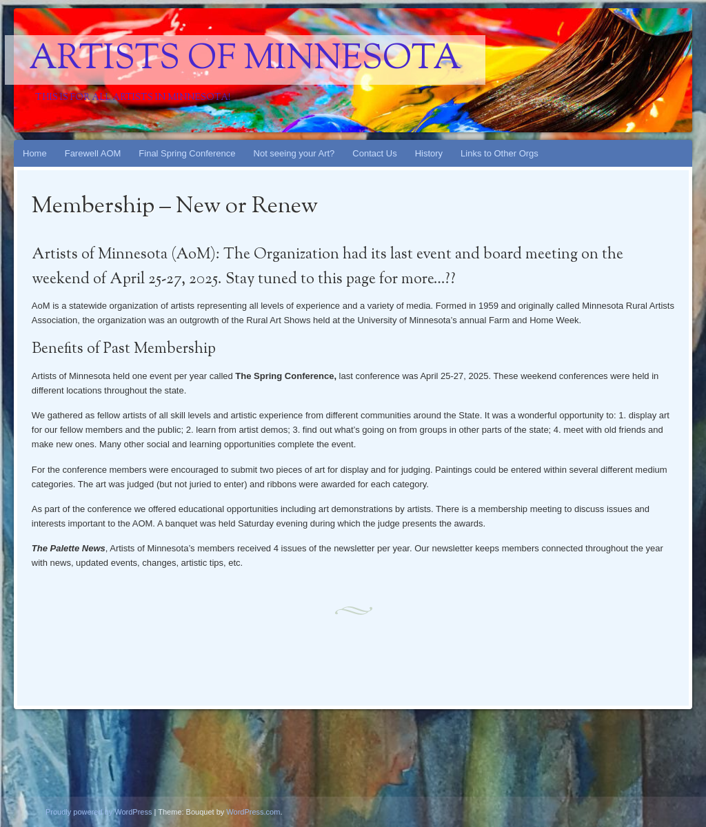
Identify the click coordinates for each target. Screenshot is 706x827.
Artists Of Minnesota (245, 60)
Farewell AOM (93, 153)
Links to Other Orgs (499, 153)
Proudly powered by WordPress (99, 812)
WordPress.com (253, 812)
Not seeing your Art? (294, 153)
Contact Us (374, 153)
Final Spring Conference (187, 153)
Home (35, 153)
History (429, 153)
